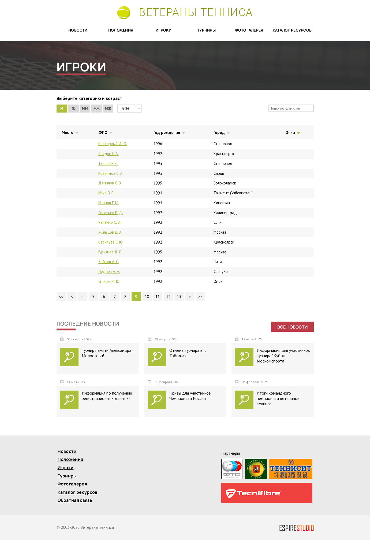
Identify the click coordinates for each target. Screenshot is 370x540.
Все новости (292, 327)
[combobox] (129, 109)
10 (147, 296)
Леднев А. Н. (109, 271)
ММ (85, 108)
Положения (120, 30)
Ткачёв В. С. (108, 163)
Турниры (206, 30)
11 (157, 296)
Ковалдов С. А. (110, 173)
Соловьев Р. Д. (110, 212)
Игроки (163, 30)
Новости (77, 30)
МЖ (108, 108)
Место (67, 132)
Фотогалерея (249, 30)
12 (168, 296)
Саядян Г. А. (108, 153)
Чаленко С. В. (109, 222)
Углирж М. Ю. (109, 281)
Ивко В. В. (106, 192)
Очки (290, 132)
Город (219, 132)
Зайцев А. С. (108, 261)
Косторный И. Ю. (112, 143)
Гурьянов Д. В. (110, 251)
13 (179, 296)
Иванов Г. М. (108, 202)
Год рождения (167, 132)
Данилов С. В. (110, 183)
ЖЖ (96, 108)
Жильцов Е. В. (110, 232)
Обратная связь (75, 500)
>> (200, 296)
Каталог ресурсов (292, 30)
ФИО (102, 132)
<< (61, 296)
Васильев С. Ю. (111, 242)
